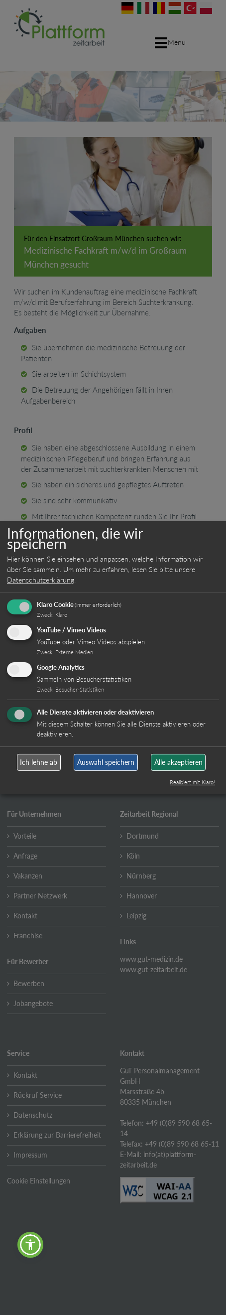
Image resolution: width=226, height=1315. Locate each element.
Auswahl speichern (105, 762)
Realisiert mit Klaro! (192, 782)
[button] (30, 1244)
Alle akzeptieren (178, 762)
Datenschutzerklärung (40, 580)
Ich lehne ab (38, 762)
